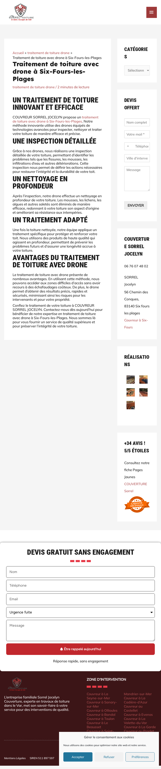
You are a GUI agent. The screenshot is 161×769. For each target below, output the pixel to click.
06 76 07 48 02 (136, 269)
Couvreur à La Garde (140, 730)
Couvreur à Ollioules (103, 713)
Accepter (78, 757)
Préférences (140, 757)
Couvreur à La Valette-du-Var (136, 723)
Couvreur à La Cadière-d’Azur (136, 703)
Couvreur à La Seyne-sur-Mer (99, 699)
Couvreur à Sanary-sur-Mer (102, 707)
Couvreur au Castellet (133, 711)
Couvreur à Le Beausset (98, 728)
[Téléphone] (137, 149)
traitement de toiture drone (34, 89)
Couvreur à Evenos (139, 717)
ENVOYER (136, 208)
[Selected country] (127, 149)
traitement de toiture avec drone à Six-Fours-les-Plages (56, 122)
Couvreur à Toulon (101, 721)
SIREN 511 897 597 (42, 761)
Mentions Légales (15, 761)
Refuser (109, 757)
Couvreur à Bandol (102, 717)
